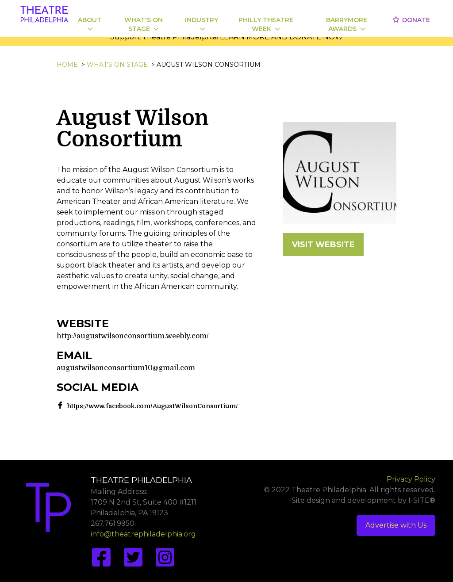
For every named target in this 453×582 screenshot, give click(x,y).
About (89, 23)
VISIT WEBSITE (323, 244)
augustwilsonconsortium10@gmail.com (126, 368)
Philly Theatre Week (265, 24)
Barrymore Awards (346, 24)
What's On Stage (143, 24)
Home (67, 65)
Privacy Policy (411, 479)
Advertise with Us (395, 525)
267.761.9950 (112, 523)
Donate (411, 20)
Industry (201, 23)
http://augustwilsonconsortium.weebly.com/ (133, 336)
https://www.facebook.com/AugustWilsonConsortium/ (152, 406)
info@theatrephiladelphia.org (143, 534)
